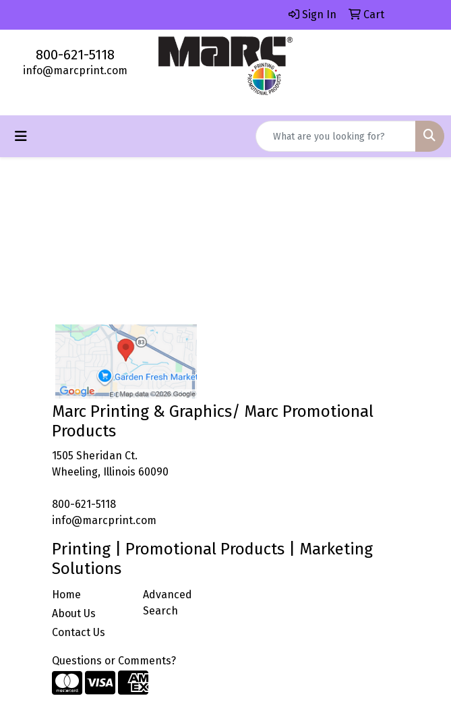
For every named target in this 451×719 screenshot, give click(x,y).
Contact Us (78, 632)
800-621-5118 (75, 55)
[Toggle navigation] (21, 136)
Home (66, 594)
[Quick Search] (335, 136)
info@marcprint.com (75, 70)
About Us (74, 613)
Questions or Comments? (114, 660)
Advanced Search (167, 602)
